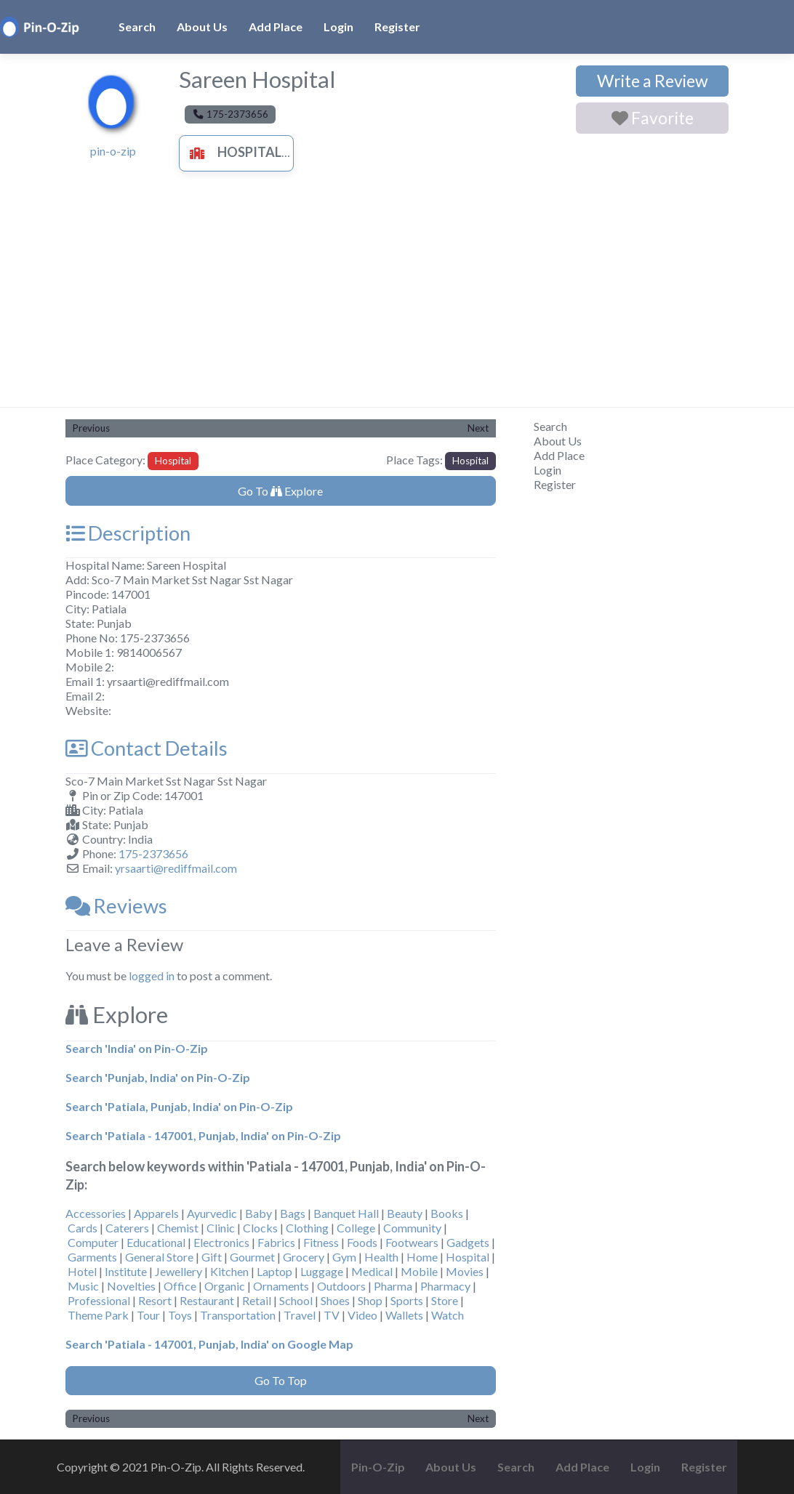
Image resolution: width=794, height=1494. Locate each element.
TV (332, 1315)
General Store (159, 1257)
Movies (465, 1271)
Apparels (156, 1213)
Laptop (274, 1271)
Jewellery (178, 1271)
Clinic (220, 1228)
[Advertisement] (397, 298)
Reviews (116, 906)
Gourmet (252, 1257)
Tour (148, 1315)
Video (362, 1315)
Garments (92, 1257)
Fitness (321, 1242)
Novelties (131, 1286)
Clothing (307, 1228)
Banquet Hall (346, 1213)
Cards (82, 1228)
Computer (93, 1242)
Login (338, 26)
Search (137, 26)
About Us (202, 26)
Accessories (95, 1213)
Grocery (303, 1257)
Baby (258, 1213)
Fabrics (276, 1242)
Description (128, 533)
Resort (155, 1300)
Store (444, 1300)
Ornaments (281, 1286)
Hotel (82, 1271)
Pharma (393, 1286)
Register (397, 26)
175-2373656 (153, 853)
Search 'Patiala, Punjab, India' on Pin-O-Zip (179, 1106)
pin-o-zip (113, 151)
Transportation (238, 1315)
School (296, 1300)
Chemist (177, 1228)
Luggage (321, 1271)
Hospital (232, 152)
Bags (292, 1213)
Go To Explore (280, 491)
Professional (99, 1300)
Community (412, 1228)
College (356, 1228)
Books (446, 1213)
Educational (156, 1242)
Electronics (221, 1242)
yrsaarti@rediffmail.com (176, 868)
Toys (180, 1315)
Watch (447, 1315)
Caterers (127, 1228)
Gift (211, 1257)
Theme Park (98, 1315)
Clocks (260, 1228)
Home (422, 1257)
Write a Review (652, 80)
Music (83, 1286)
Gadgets (467, 1242)
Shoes (335, 1300)
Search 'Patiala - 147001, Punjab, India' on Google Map (209, 1344)
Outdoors (341, 1286)
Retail (256, 1300)
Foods (362, 1242)
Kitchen (229, 1271)
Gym (344, 1257)
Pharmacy (445, 1286)
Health (381, 1257)
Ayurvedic (212, 1213)
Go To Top (280, 1380)
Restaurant (207, 1300)
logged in (152, 975)
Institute (126, 1271)
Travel (300, 1315)
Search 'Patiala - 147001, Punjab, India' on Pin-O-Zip (203, 1135)
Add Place (275, 26)
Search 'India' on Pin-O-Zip (136, 1048)
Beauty (404, 1213)
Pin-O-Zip (378, 1467)
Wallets (404, 1315)
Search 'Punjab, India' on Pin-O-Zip (157, 1077)
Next (478, 428)
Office (180, 1286)
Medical (372, 1271)
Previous (91, 428)
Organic (224, 1286)
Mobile (419, 1271)
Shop (370, 1300)
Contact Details (146, 748)
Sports (406, 1300)
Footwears (411, 1242)
